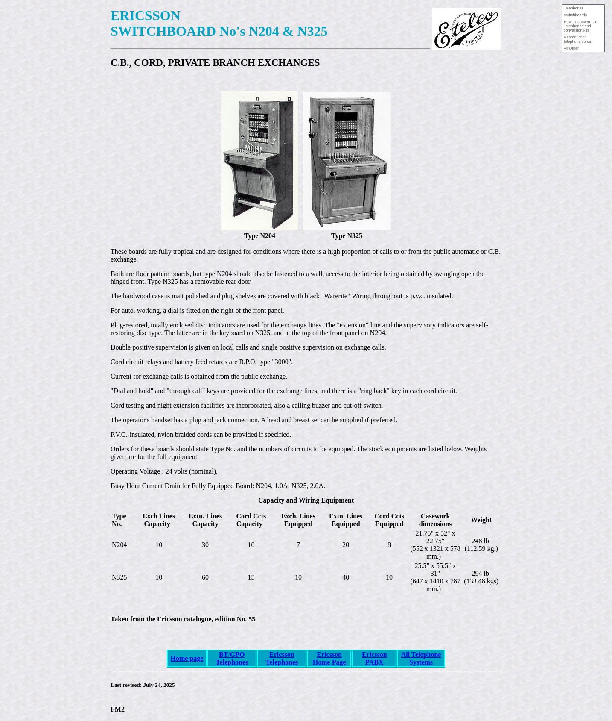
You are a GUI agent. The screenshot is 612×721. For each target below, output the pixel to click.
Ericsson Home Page (329, 658)
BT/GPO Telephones (232, 658)
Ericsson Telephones (281, 658)
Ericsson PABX (374, 658)
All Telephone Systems (421, 658)
